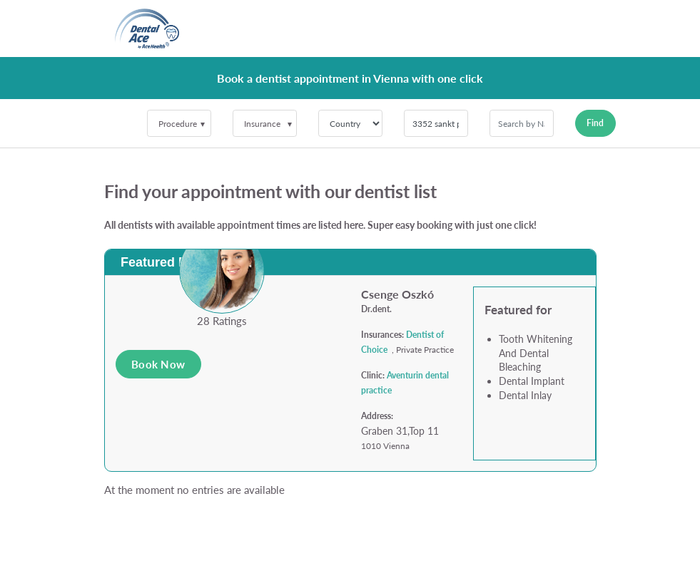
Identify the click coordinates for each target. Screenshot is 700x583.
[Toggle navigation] (577, 28)
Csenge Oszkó (397, 294)
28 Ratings (222, 320)
